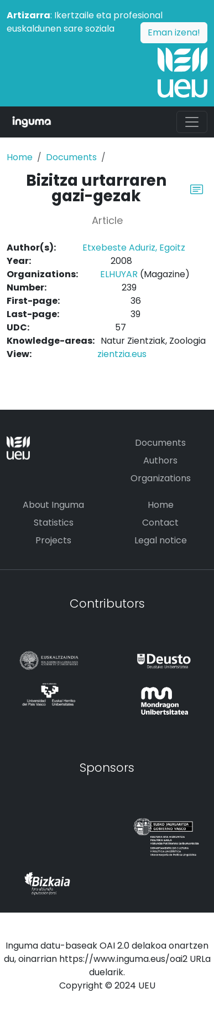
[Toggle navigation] (191, 122)
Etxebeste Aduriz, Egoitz (133, 247)
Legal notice (160, 540)
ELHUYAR (119, 274)
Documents (71, 157)
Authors (160, 460)
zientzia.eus (122, 354)
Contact (160, 522)
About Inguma (53, 504)
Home (20, 157)
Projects (53, 540)
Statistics (54, 522)
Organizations (161, 478)
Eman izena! (174, 32)
